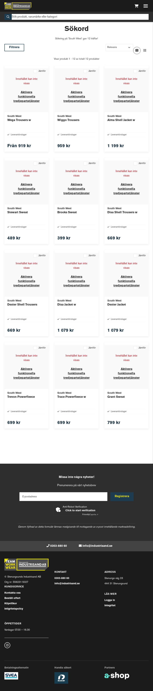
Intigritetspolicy (13, 609)
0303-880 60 (58, 546)
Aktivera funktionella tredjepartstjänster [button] (26, 97)
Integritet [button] (109, 605)
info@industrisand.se (97, 546)
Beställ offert (12, 598)
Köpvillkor (10, 603)
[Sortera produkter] (119, 47)
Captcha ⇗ (90, 514)
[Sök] (76, 17)
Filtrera (14, 47)
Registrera (122, 496)
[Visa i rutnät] (137, 50)
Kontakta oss (12, 593)
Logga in (109, 600)
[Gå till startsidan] (17, 6)
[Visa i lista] (145, 50)
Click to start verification (80, 510)
